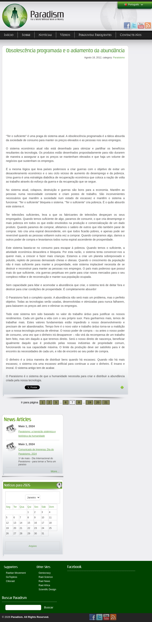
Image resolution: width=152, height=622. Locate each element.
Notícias (45, 35)
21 (105, 402)
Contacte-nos (131, 35)
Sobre (26, 35)
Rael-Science (46, 577)
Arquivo (33, 546)
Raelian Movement (16, 573)
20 (97, 402)
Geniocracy (45, 573)
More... (55, 471)
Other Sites (43, 567)
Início (8, 35)
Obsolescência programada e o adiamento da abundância (65, 51)
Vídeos (65, 35)
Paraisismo (119, 57)
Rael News (44, 581)
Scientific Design (47, 589)
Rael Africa (44, 585)
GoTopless (11, 577)
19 (89, 402)
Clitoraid (10, 581)
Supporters (11, 567)
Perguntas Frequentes (95, 35)
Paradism (17, 616)
